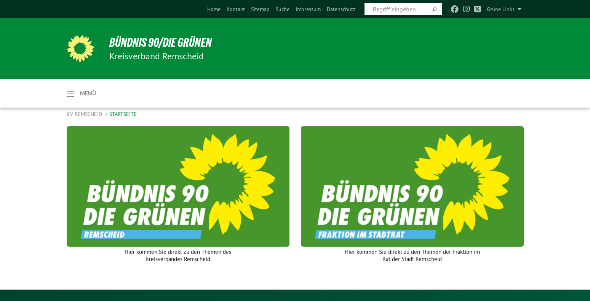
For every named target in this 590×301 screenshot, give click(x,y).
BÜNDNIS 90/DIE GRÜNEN (160, 42)
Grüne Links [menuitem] (501, 9)
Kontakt (236, 9)
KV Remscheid (85, 114)
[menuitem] (214, 9)
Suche (282, 9)
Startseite (123, 114)
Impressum (308, 9)
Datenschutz (341, 9)
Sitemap (260, 9)
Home (214, 9)
